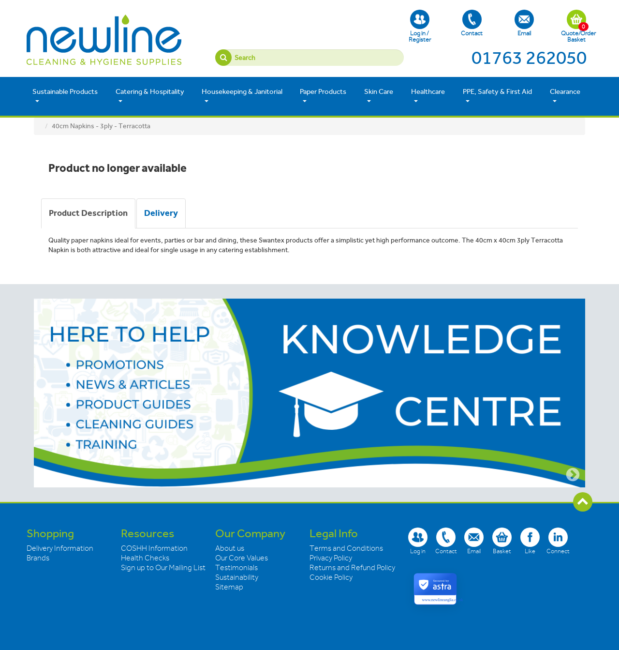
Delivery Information (60, 548)
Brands (38, 558)
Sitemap (229, 587)
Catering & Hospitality (150, 95)
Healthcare (428, 95)
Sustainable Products (65, 95)
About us (229, 548)
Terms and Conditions (346, 548)
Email (524, 23)
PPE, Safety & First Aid (497, 95)
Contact (472, 23)
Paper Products (323, 95)
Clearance (565, 95)
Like (530, 541)
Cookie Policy (331, 577)
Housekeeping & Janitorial (242, 95)
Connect (558, 541)
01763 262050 (529, 57)
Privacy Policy (331, 558)
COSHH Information (154, 548)
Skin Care (378, 95)
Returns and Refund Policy (352, 567)
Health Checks (145, 558)
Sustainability (236, 577)
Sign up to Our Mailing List (163, 567)
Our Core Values (241, 558)
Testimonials (236, 567)
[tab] (88, 213)
